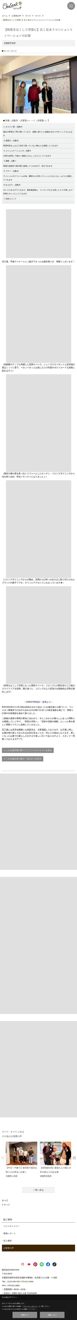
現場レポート (9, 1233)
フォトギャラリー (11, 1226)
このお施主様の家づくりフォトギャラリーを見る (29, 750)
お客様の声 (8, 1247)
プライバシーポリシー (30, 1306)
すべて (7, 1205)
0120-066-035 (14, 1281)
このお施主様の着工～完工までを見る (23, 759)
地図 (55, 1277)
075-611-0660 (27, 1281)
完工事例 (7, 1240)
